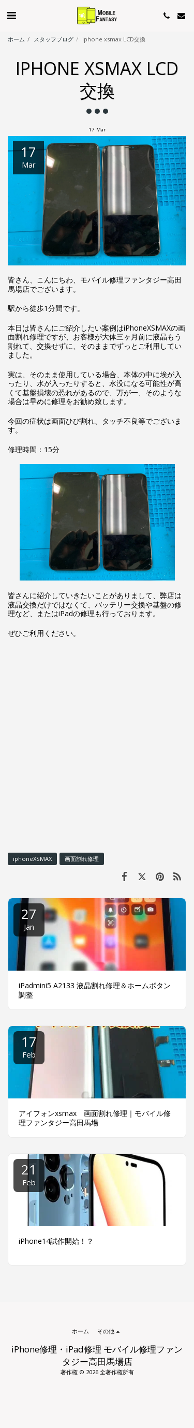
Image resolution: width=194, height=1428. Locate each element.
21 (28, 1173)
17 (28, 1046)
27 (28, 918)
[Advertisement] (97, 745)
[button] (11, 15)
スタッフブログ (53, 39)
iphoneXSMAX (32, 858)
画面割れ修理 (82, 858)
